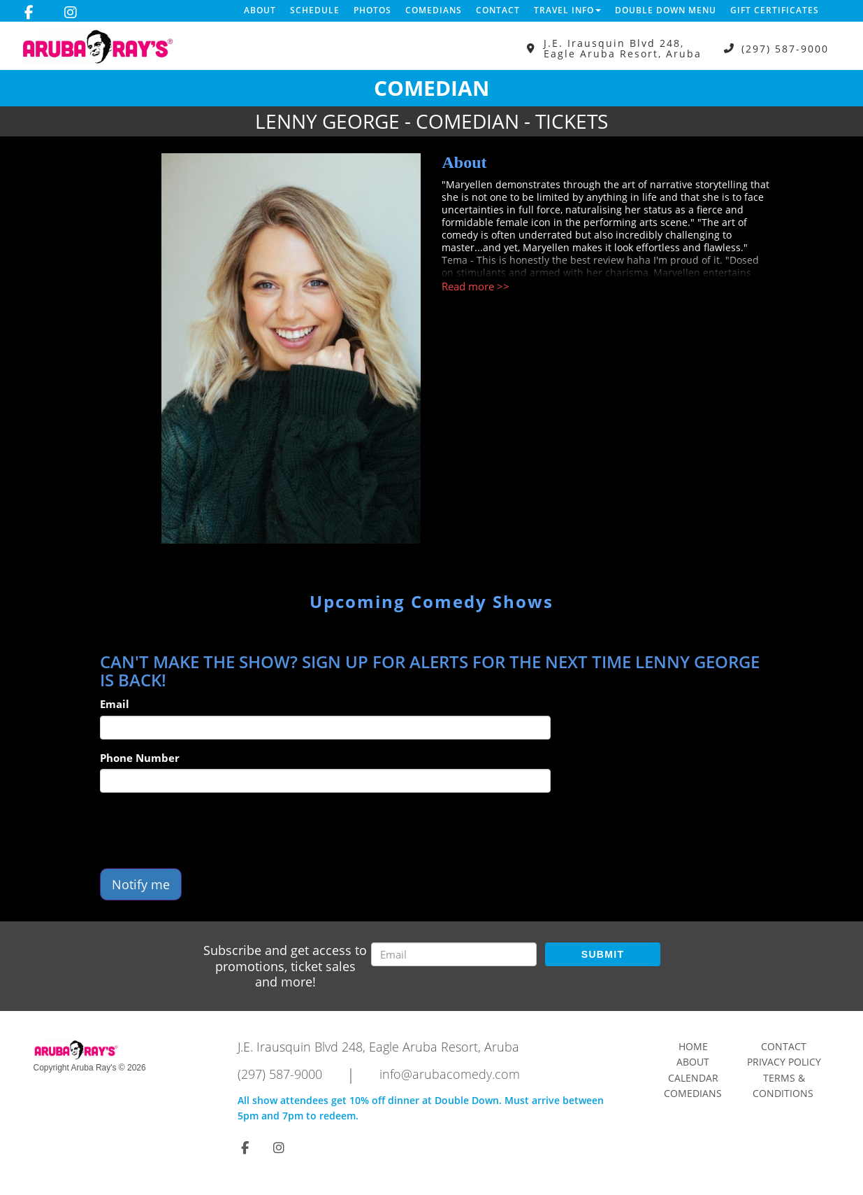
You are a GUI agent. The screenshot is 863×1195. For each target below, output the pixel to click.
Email (114, 704)
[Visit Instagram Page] (70, 13)
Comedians (433, 10)
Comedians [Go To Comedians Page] (693, 1093)
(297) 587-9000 (785, 48)
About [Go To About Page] (692, 1061)
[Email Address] (454, 954)
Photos (372, 10)
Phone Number (140, 758)
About (260, 10)
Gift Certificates (774, 10)
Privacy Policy (784, 1061)
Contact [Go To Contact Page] (783, 1046)
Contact (498, 10)
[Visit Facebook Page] (29, 13)
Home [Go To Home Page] (693, 1046)
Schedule (315, 10)
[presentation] (206, 830)
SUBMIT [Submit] (602, 954)
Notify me (141, 884)
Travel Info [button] (567, 10)
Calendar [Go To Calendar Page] (693, 1077)
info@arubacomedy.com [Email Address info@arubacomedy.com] (449, 1074)
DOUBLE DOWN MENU (665, 10)
